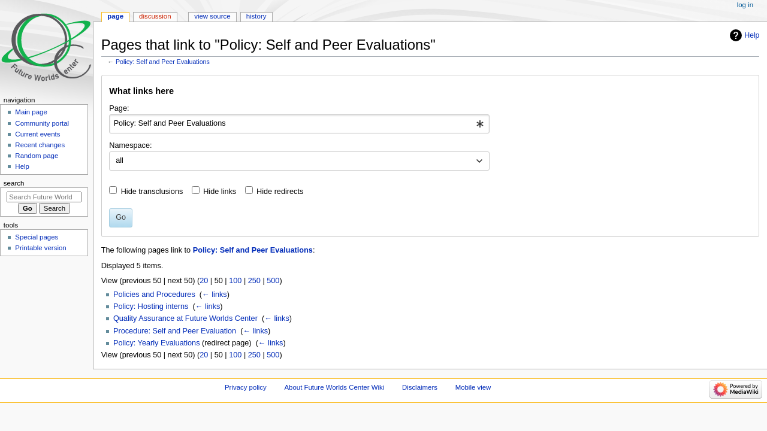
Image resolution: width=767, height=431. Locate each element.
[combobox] (299, 123)
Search (14, 183)
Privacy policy (246, 387)
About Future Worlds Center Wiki (334, 387)
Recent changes (40, 144)
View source (212, 16)
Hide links (219, 191)
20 (204, 281)
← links (214, 294)
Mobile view (473, 387)
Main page (31, 112)
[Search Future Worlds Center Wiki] (44, 197)
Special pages (36, 237)
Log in (745, 4)
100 (235, 281)
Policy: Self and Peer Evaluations (163, 61)
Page (115, 16)
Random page (36, 155)
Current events (37, 134)
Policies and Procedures (154, 294)
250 (254, 281)
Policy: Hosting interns (151, 306)
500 (273, 281)
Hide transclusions (152, 191)
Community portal (42, 123)
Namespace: (130, 145)
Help (752, 35)
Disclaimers (419, 387)
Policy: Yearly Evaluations (156, 343)
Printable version (40, 247)
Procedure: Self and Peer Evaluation (174, 331)
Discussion (155, 16)
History (256, 16)
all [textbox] (119, 160)
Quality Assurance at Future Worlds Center (185, 318)
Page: (119, 108)
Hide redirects (279, 191)
